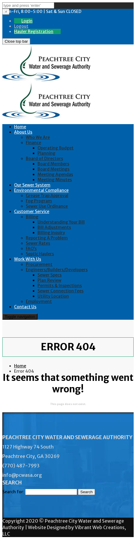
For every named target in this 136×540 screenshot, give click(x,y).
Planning (46, 153)
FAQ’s (31, 248)
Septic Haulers (40, 253)
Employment (39, 301)
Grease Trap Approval (47, 195)
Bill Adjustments (54, 227)
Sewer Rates (38, 243)
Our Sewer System (32, 185)
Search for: (13, 491)
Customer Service (31, 211)
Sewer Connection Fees (61, 291)
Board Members (53, 163)
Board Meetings (53, 169)
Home (20, 126)
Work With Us (27, 259)
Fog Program (39, 201)
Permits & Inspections (60, 285)
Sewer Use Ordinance (47, 206)
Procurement (39, 264)
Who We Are (38, 137)
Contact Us (25, 306)
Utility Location (53, 296)
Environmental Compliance (41, 190)
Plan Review (49, 280)
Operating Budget (56, 148)
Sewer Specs (50, 275)
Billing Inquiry (51, 232)
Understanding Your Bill (61, 222)
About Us (23, 132)
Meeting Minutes (55, 179)
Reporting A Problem (47, 238)
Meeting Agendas (55, 174)
